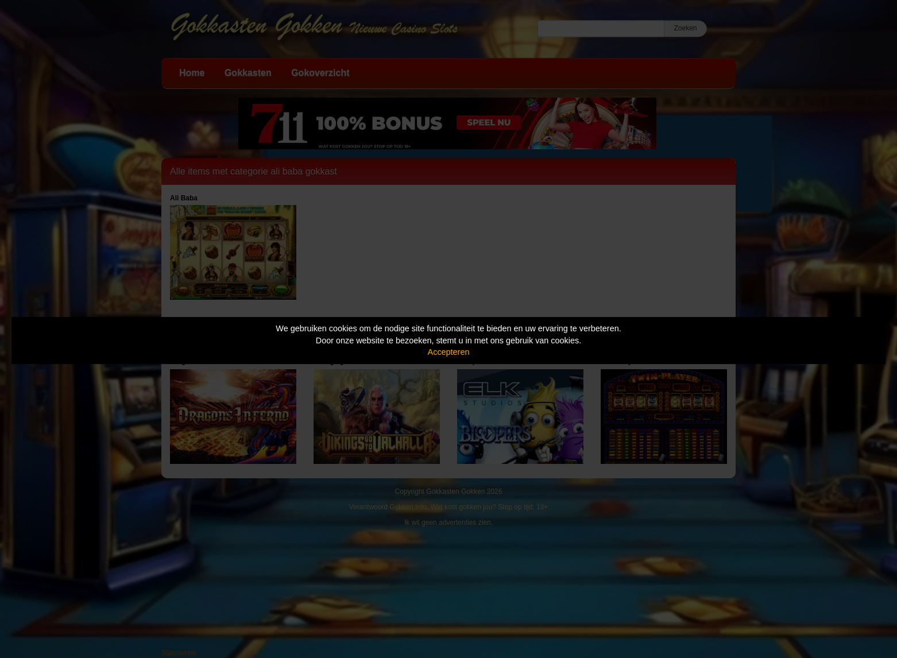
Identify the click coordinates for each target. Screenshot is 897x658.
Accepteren (449, 352)
